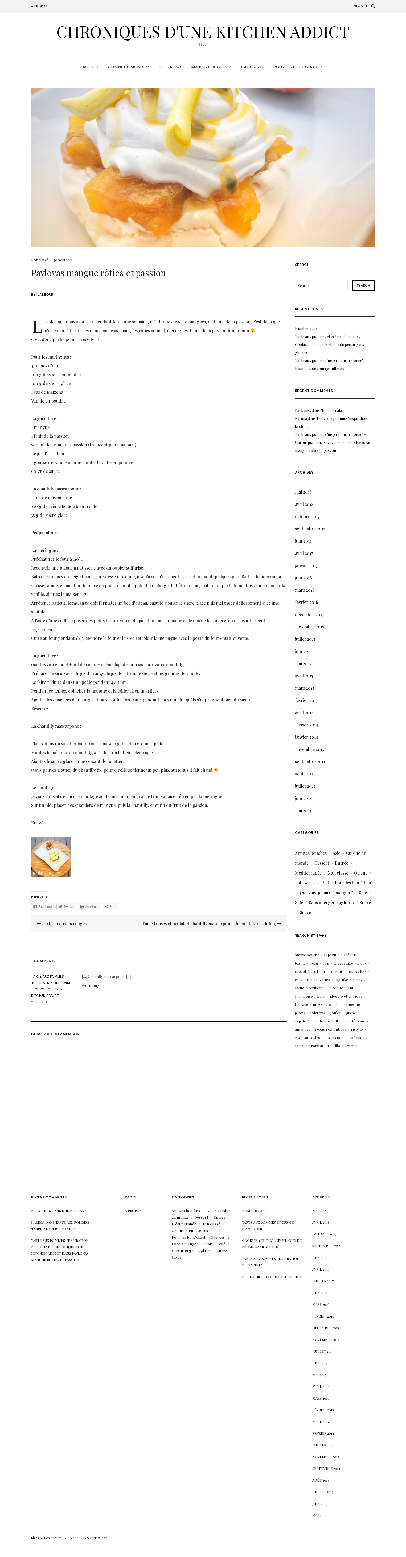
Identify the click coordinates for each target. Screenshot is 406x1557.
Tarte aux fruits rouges (61, 923)
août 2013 (304, 774)
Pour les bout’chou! (297, 67)
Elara (35, 1538)
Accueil (91, 67)
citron (319, 971)
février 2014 (306, 724)
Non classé (39, 260)
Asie (336, 853)
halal (321, 996)
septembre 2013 (310, 761)
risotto (357, 1029)
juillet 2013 (305, 786)
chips (362, 963)
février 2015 (306, 700)
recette (316, 1021)
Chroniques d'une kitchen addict (203, 31)
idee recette (340, 996)
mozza (319, 1004)
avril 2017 (304, 553)
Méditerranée (308, 873)
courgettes (357, 971)
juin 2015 (303, 651)
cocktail (336, 971)
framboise (304, 996)
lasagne (302, 1004)
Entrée (341, 863)
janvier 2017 (306, 565)
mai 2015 (303, 663)
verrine (351, 1045)
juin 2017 (303, 541)
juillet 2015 (305, 639)
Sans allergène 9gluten (331, 902)
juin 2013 (303, 798)
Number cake (306, 328)
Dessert (321, 863)
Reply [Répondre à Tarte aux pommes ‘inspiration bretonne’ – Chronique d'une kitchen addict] (94, 985)
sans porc (336, 1037)
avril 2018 (304, 504)
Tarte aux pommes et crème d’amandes (327, 336)
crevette (302, 979)
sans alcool (313, 1037)
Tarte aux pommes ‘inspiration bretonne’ (329, 360)
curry (358, 979)
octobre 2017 (307, 516)
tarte (299, 1045)
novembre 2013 (309, 749)
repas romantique (330, 1029)
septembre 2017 (310, 528)
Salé (363, 892)
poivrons (317, 1012)
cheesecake (344, 963)
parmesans (351, 1004)
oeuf (333, 1004)
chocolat (302, 971)
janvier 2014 (306, 737)
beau (314, 963)
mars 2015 (304, 688)
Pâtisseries (253, 67)
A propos (39, 6)
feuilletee (317, 988)
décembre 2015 (309, 614)
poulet (335, 1012)
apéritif (349, 955)
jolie (358, 996)
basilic (300, 963)
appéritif (331, 955)
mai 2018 (303, 492)
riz (297, 1037)
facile (299, 988)
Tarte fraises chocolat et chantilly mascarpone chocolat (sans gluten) (212, 923)
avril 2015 (304, 675)
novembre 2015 (309, 626)
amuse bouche (307, 955)
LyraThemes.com (95, 1538)
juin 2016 (303, 577)
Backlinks (303, 410)
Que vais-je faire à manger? (326, 892)
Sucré (365, 902)
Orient (360, 873)
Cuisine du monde (128, 67)
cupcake (341, 979)
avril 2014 (304, 712)
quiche (350, 1012)
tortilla (334, 1045)
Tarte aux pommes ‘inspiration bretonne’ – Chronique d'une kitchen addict (60, 1246)
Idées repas (170, 67)
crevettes (322, 979)
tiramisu (316, 1045)
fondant (347, 988)
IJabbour (45, 294)
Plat (325, 882)
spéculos (357, 1037)
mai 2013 (303, 810)
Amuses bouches (211, 67)
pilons (300, 1012)
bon (326, 963)
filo (332, 988)
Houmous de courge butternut (320, 368)
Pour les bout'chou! (353, 882)
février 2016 (306, 602)
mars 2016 (305, 590)
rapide (300, 1021)
